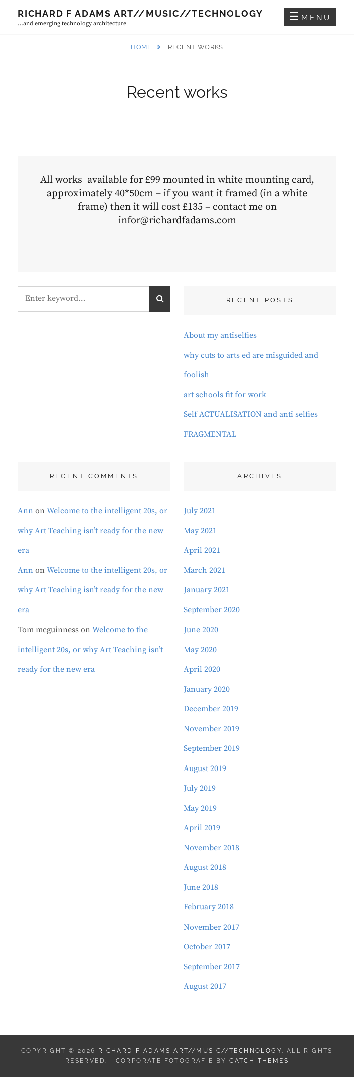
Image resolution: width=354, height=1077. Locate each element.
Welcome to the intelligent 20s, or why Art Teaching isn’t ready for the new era (92, 530)
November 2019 (211, 729)
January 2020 (207, 689)
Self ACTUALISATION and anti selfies (251, 414)
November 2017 (211, 927)
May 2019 (200, 808)
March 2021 (204, 570)
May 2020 (200, 650)
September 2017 (212, 967)
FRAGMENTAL (210, 434)
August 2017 (205, 986)
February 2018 (209, 907)
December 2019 (211, 709)
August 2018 (205, 867)
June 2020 (201, 630)
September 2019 (212, 748)
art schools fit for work (225, 395)
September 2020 (212, 610)
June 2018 (201, 887)
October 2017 (207, 947)
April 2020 (202, 669)
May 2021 (200, 531)
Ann (25, 511)
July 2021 (200, 511)
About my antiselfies (220, 335)
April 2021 (202, 550)
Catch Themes (259, 1060)
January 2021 (207, 590)
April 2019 (202, 828)
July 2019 (200, 788)
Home (142, 47)
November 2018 (211, 848)
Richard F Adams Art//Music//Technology (140, 13)
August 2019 (205, 768)
